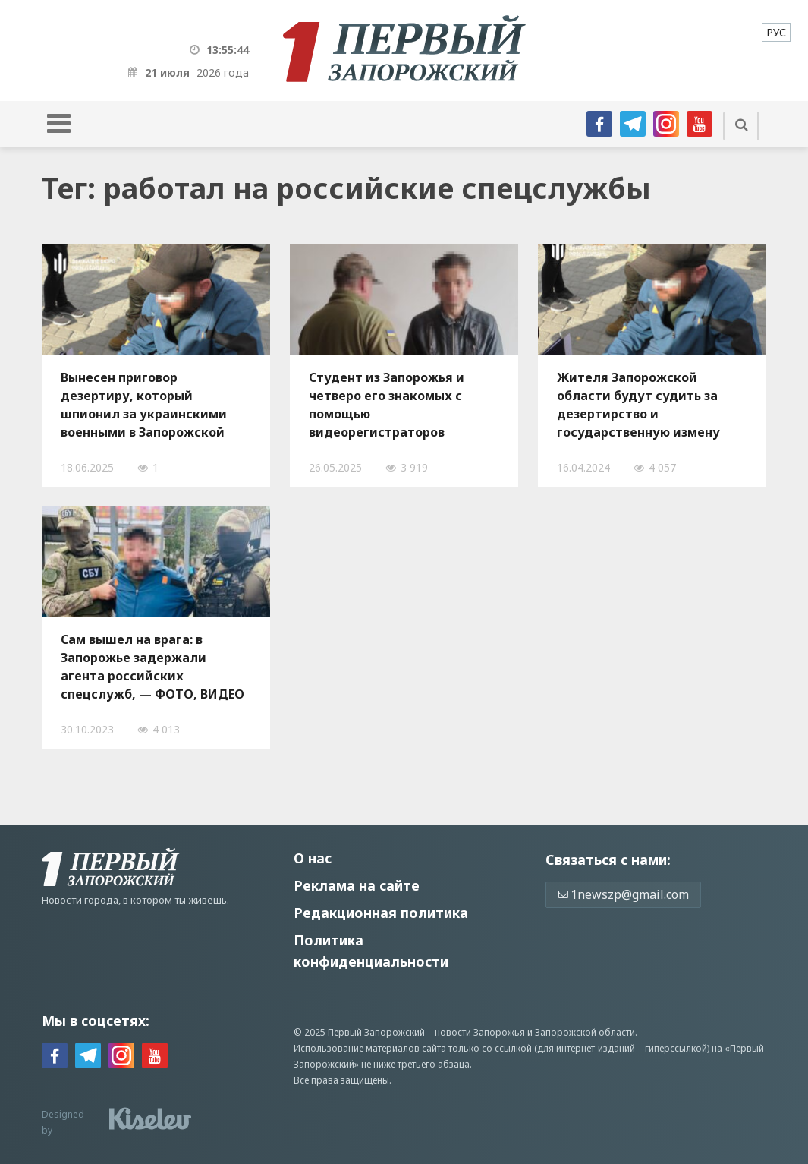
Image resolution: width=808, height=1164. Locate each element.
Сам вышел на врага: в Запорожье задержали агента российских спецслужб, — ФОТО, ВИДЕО (152, 666)
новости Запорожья (480, 1032)
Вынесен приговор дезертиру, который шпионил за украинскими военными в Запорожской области (144, 404)
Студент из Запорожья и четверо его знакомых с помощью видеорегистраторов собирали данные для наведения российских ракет (403, 404)
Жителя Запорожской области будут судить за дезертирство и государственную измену (638, 404)
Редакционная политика (381, 913)
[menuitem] (776, 32)
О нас (313, 858)
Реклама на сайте (357, 885)
